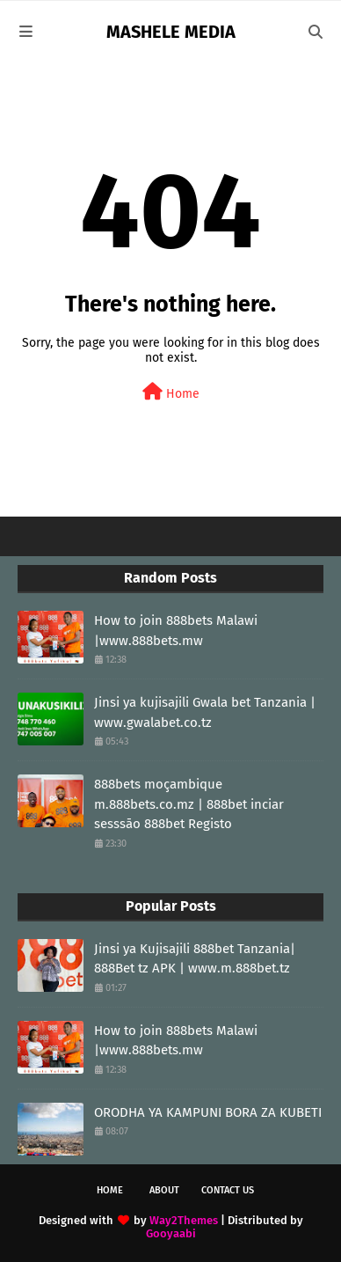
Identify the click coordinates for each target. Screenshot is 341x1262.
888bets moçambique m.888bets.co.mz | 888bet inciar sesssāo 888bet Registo (189, 804)
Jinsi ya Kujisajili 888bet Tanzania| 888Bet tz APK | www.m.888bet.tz (194, 959)
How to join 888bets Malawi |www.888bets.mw (176, 631)
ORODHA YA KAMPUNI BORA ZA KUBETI (208, 1112)
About (164, 1190)
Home (171, 392)
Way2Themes (183, 1220)
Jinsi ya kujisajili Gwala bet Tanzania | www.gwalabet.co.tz (205, 712)
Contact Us (227, 1190)
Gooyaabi (171, 1233)
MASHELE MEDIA (171, 31)
